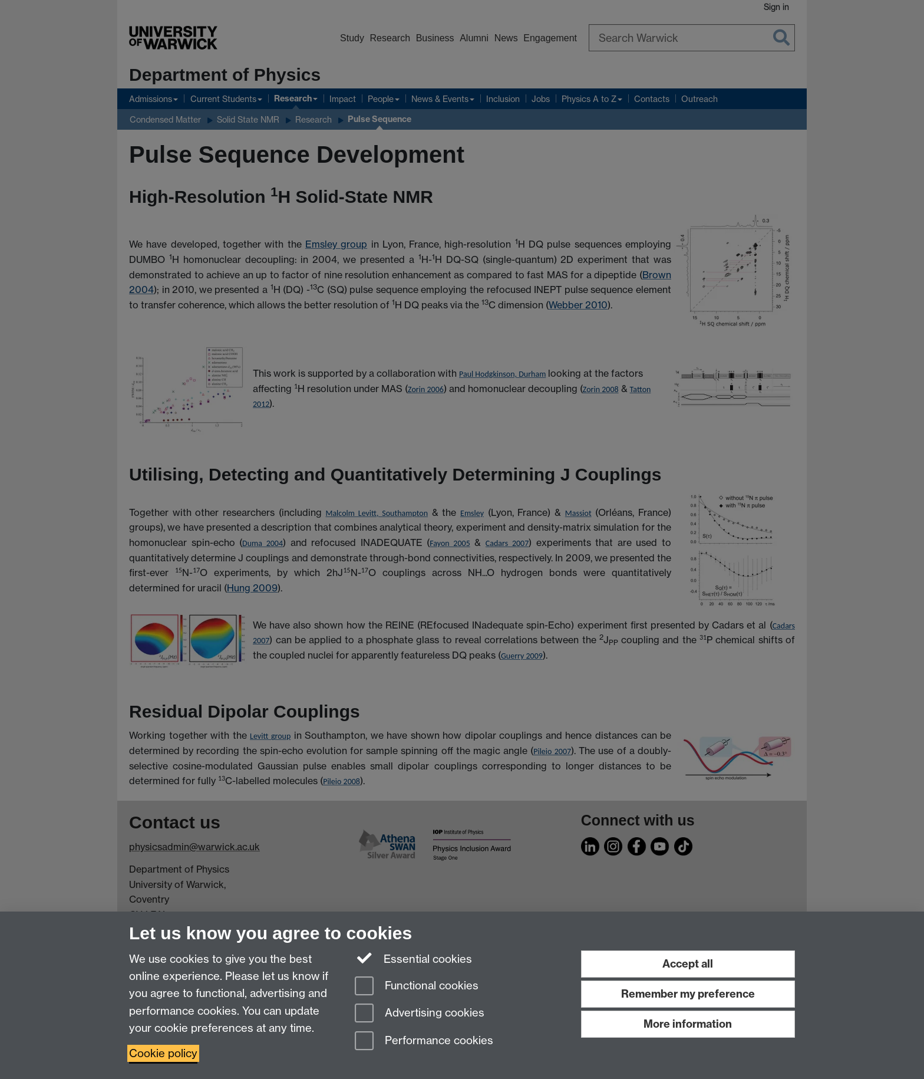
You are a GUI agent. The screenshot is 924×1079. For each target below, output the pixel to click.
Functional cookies (416, 987)
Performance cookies (424, 1041)
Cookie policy (163, 1053)
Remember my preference (688, 994)
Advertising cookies (419, 1014)
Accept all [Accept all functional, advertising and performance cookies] (687, 964)
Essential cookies (413, 958)
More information (688, 1024)
